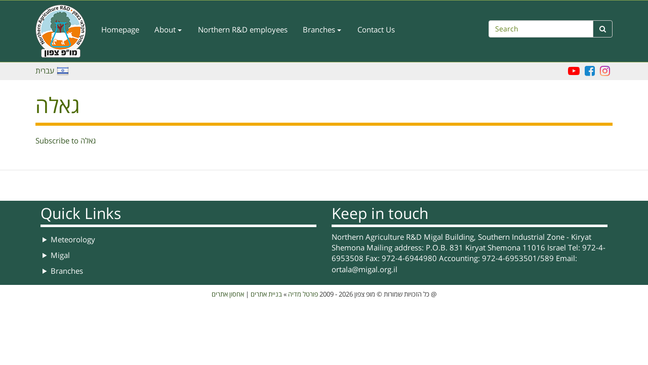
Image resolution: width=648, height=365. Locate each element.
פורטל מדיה (303, 294)
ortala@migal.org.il (364, 269)
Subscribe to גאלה (65, 140)
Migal (60, 255)
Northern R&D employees (243, 29)
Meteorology (73, 239)
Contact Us (376, 29)
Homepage (120, 29)
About (168, 29)
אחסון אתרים (228, 294)
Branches (322, 29)
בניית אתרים (266, 294)
